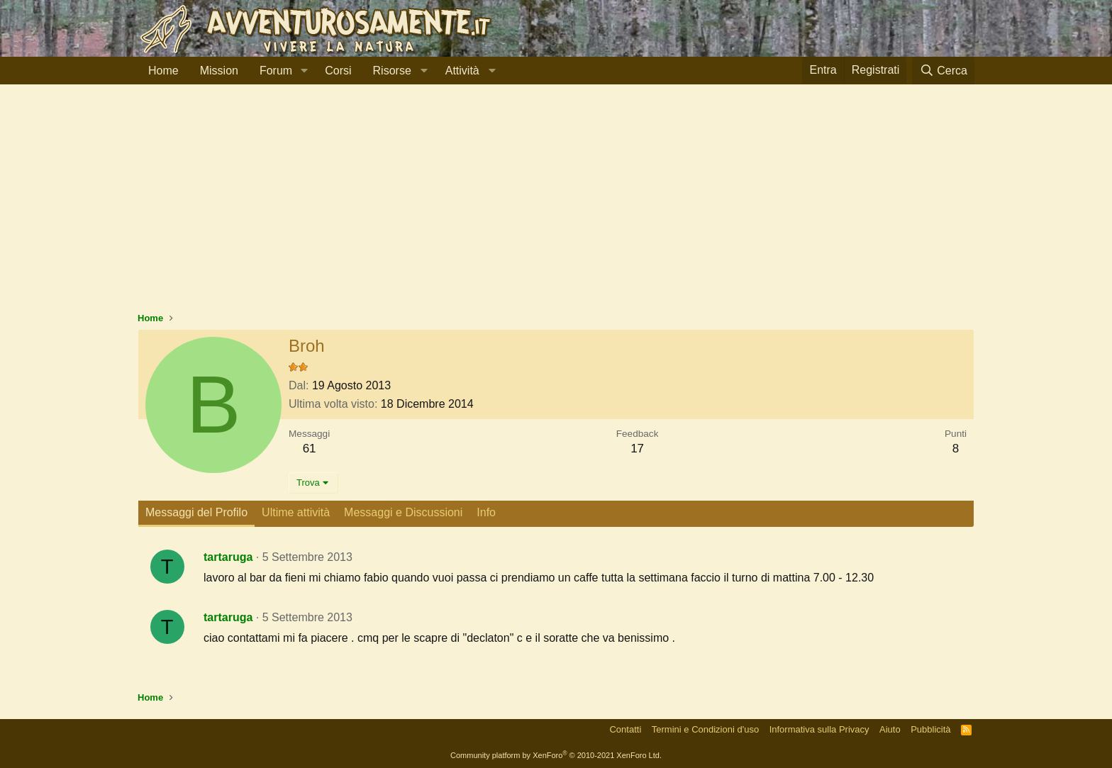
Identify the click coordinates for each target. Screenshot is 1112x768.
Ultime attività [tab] (296, 512)
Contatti (625, 729)
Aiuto (890, 729)
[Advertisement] (556, 205)
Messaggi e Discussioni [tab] (403, 512)
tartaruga (228, 557)
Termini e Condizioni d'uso (705, 729)
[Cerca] (943, 70)
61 (309, 448)
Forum (276, 71)
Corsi (338, 71)
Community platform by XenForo (556, 755)
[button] (304, 70)
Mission (219, 71)
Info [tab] (486, 512)
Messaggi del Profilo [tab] (196, 512)
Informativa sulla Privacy (819, 729)
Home (163, 71)
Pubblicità (930, 729)
